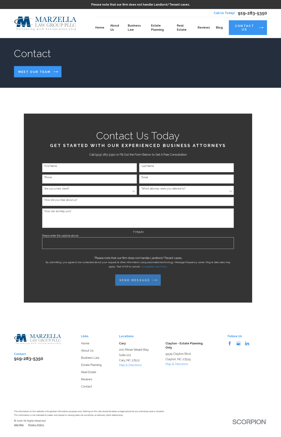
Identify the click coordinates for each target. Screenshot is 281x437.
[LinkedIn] (247, 343)
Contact (86, 386)
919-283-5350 (252, 13)
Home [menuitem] (99, 27)
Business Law (90, 357)
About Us (87, 350)
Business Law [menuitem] (134, 27)
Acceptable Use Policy (154, 266)
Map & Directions (130, 365)
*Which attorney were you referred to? (163, 188)
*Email (144, 177)
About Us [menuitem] (114, 27)
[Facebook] (230, 343)
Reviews (86, 379)
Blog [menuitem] (219, 27)
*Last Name (147, 166)
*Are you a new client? (56, 188)
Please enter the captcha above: (60, 235)
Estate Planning (91, 365)
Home (85, 343)
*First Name (50, 166)
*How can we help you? (57, 211)
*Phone (48, 177)
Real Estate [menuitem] (182, 27)
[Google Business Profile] (238, 343)
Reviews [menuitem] (204, 27)
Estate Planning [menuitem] (157, 27)
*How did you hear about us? (60, 199)
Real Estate (88, 372)
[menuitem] (19, 425)
